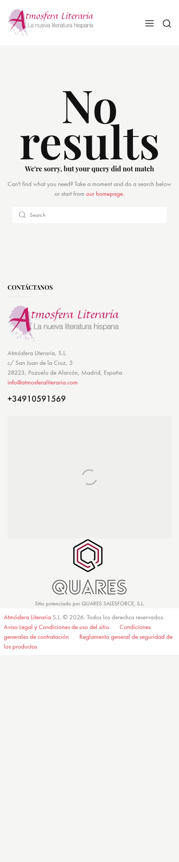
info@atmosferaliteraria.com (43, 382)
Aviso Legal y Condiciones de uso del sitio (56, 627)
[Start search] (166, 23)
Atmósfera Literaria (27, 617)
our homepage (104, 193)
